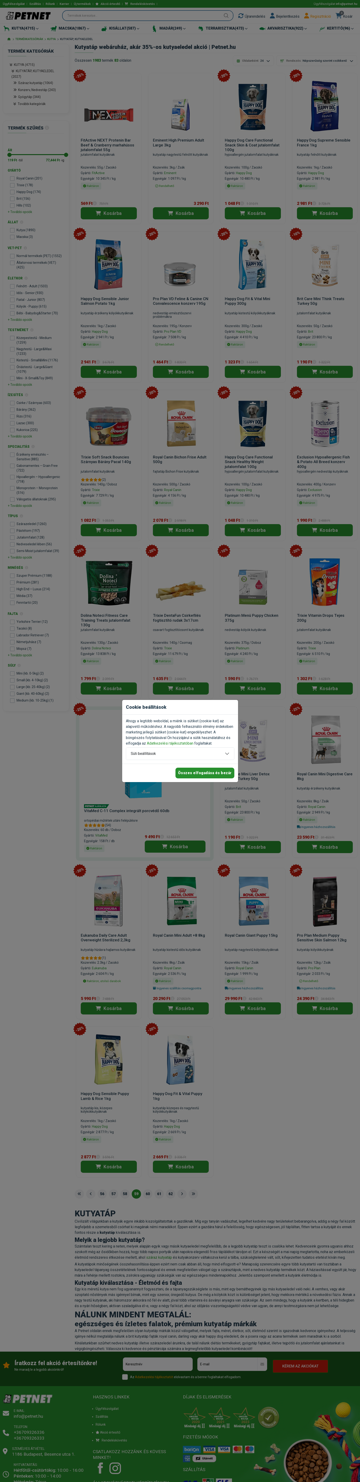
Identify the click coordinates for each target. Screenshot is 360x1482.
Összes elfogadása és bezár (205, 773)
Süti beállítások (143, 753)
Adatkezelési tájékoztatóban (170, 743)
